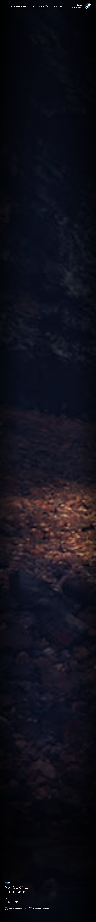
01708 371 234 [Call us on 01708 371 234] (56, 6)
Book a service (37, 6)
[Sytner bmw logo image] (81, 6)
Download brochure (41, 909)
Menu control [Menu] (6, 6)
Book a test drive (18, 6)
